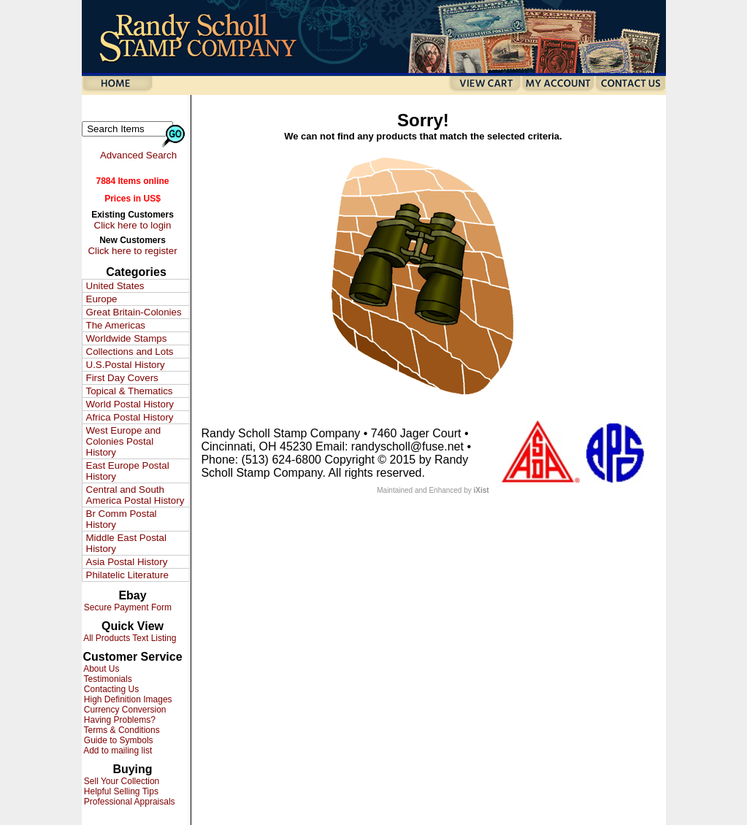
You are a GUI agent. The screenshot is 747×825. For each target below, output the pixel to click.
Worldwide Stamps (126, 338)
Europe (102, 298)
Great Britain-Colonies (134, 312)
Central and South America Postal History (135, 495)
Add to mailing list (117, 750)
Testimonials (107, 679)
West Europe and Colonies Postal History (123, 441)
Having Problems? (119, 720)
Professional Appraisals (128, 802)
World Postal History (130, 404)
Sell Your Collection (121, 781)
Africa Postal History (130, 417)
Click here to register (132, 250)
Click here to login (133, 225)
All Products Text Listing (129, 638)
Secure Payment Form (127, 607)
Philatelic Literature (127, 574)
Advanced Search (138, 155)
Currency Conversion (124, 710)
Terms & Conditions (121, 730)
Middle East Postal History (126, 543)
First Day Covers (122, 377)
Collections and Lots (130, 351)
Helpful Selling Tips (120, 791)
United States (115, 285)
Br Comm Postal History (121, 519)
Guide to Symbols (117, 740)
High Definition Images (127, 699)
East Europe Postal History (127, 471)
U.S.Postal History (125, 364)
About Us (101, 669)
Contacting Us (110, 689)
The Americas (115, 325)
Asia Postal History (127, 561)
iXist (481, 490)
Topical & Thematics (129, 390)
